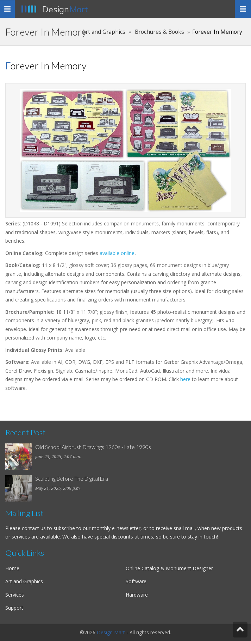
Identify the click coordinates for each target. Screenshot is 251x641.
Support (14, 607)
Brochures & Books (159, 32)
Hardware (137, 594)
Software (136, 581)
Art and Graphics (103, 32)
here (185, 379)
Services (14, 594)
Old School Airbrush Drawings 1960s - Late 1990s (93, 447)
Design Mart (111, 632)
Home (12, 568)
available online (117, 253)
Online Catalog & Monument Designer (169, 568)
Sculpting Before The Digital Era (71, 478)
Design (65, 9)
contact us (34, 528)
